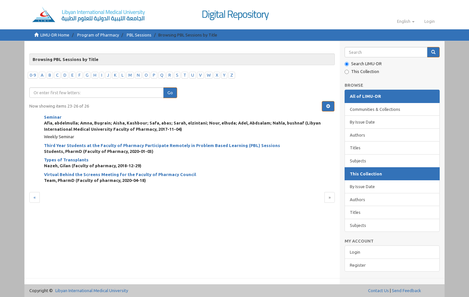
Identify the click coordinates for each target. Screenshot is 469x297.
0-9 (33, 75)
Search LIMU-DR (363, 63)
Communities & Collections (375, 109)
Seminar (53, 117)
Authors (357, 135)
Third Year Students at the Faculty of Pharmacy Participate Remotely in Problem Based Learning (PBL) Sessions (162, 145)
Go (170, 92)
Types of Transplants (66, 159)
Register (358, 265)
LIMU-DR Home (54, 35)
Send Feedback (406, 290)
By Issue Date (362, 122)
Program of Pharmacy (98, 35)
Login (355, 252)
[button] (405, 21)
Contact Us (378, 290)
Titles (355, 147)
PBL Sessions (139, 35)
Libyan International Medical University (91, 290)
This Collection (362, 71)
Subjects (358, 160)
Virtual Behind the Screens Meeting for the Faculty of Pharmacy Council (120, 174)
